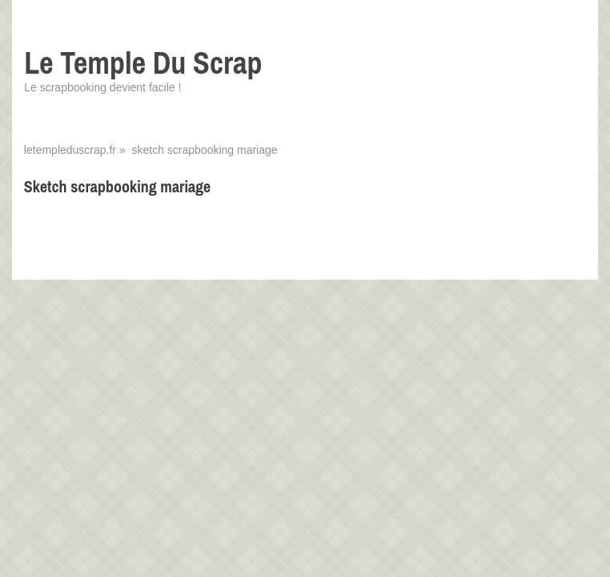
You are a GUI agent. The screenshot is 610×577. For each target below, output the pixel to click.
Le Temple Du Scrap (143, 62)
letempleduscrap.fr (70, 149)
